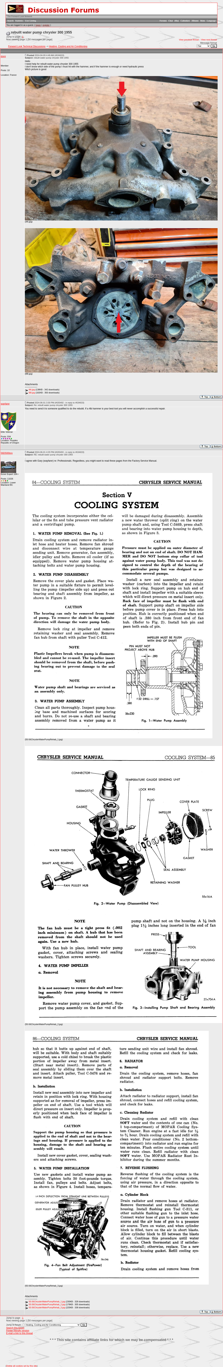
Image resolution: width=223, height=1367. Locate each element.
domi (3, 56)
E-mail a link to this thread (19, 1333)
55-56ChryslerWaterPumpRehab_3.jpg (47, 1307)
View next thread (209, 40)
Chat (170, 20)
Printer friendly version (17, 1330)
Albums (195, 20)
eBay (176, 20)
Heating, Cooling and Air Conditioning (68, 46)
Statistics (19, 20)
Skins (202, 20)
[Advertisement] (111, 1353)
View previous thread (189, 40)
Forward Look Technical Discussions (26, 46)
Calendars (185, 20)
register (46, 25)
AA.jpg (32, 389)
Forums (163, 20)
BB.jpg (32, 392)
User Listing (30, 20)
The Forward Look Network (19, 16)
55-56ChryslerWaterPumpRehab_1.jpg (47, 1301)
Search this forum (15, 1328)
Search (10, 20)
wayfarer (5, 403)
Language (211, 20)
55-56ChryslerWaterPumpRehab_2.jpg (47, 1304)
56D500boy (7, 453)
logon (38, 25)
